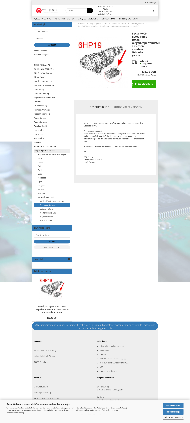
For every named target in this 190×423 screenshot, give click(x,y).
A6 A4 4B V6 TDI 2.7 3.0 (64, 19)
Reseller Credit (40, 127)
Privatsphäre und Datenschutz (112, 348)
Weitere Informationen (173, 417)
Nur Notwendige (173, 412)
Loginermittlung (46, 210)
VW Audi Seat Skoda (46, 199)
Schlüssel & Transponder (45, 148)
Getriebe (37, 103)
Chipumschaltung (41, 95)
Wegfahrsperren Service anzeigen (52, 156)
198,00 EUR (52, 319)
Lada (40, 175)
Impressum (104, 352)
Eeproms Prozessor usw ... (45, 99)
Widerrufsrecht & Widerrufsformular (114, 364)
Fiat (39, 168)
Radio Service (40, 119)
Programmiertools (42, 115)
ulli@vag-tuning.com (113, 391)
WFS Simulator (46, 222)
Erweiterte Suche (52, 249)
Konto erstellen (40, 52)
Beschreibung (99, 109)
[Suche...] (90, 10)
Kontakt (103, 356)
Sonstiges (38, 136)
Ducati (40, 164)
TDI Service (39, 140)
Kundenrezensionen (127, 109)
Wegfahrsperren (46, 218)
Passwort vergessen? (42, 56)
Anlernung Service (47, 207)
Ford (40, 172)
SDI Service (39, 132)
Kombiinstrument (41, 111)
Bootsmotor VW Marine (44, 87)
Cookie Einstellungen (108, 373)
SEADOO (41, 195)
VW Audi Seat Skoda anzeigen (52, 203)
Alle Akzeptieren (173, 405)
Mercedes (42, 179)
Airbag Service (108, 19)
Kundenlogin (150, 3)
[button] (154, 10)
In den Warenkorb (142, 85)
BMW (40, 160)
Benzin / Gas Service (128, 19)
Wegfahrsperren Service (44, 152)
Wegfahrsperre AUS (48, 214)
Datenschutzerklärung (15, 413)
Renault (41, 191)
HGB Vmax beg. (40, 107)
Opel (40, 183)
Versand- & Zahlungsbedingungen (114, 360)
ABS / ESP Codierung (88, 19)
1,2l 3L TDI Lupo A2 (42, 19)
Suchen (52, 243)
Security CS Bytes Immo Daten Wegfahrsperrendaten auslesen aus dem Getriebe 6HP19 (52, 311)
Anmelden (52, 46)
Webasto (38, 144)
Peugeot (41, 187)
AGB (101, 368)
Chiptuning (39, 91)
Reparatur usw (40, 123)
